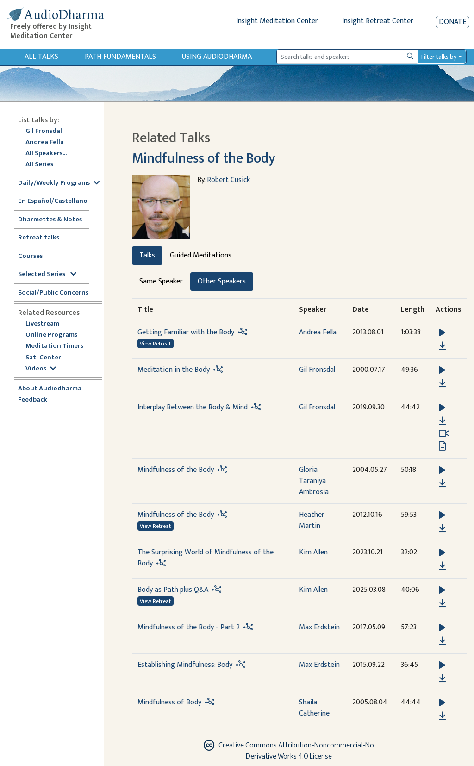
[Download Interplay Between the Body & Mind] (442, 421)
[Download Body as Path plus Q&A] (442, 603)
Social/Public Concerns (53, 293)
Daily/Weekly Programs (59, 183)
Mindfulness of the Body (203, 158)
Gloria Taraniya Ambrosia (314, 481)
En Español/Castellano (52, 201)
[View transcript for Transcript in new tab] (442, 446)
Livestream (42, 324)
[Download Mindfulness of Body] (442, 716)
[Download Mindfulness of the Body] (442, 483)
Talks (147, 255)
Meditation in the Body (173, 370)
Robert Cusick (228, 180)
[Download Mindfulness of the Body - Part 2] (442, 641)
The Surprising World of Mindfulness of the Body (205, 558)
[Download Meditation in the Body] (442, 383)
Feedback (32, 400)
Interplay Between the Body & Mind (192, 407)
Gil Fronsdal (43, 131)
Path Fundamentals (120, 56)
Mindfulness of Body (169, 702)
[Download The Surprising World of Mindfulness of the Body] (442, 566)
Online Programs (51, 335)
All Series (39, 164)
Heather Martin (311, 520)
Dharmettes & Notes (50, 219)
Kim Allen (313, 552)
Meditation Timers (54, 346)
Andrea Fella (44, 142)
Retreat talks (38, 237)
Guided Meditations (200, 255)
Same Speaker (161, 281)
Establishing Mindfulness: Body (184, 665)
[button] (442, 332)
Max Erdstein (319, 627)
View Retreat (155, 343)
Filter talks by (438, 56)
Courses (30, 256)
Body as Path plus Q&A (172, 590)
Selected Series (47, 274)
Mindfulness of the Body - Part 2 (188, 627)
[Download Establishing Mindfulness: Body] (442, 678)
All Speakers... (46, 153)
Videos (40, 369)
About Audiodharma (49, 388)
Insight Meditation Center (277, 21)
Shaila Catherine (314, 708)
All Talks (41, 56)
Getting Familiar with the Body (185, 332)
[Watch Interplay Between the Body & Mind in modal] (444, 433)
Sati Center (43, 357)
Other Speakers (222, 281)
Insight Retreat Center (377, 21)
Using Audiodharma (217, 56)
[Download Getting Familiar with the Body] (442, 346)
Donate (452, 22)
